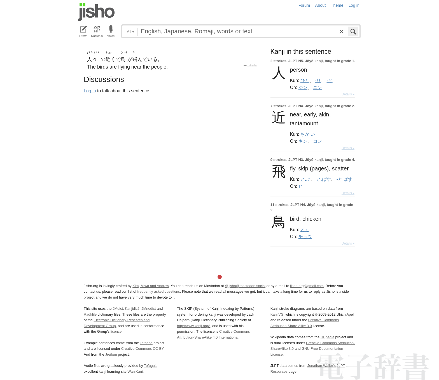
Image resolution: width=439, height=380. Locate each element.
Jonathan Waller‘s (321, 365)
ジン (302, 87)
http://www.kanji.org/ (193, 326)
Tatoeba (252, 65)
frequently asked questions (158, 291)
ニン (317, 87)
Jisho (96, 12)
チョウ (305, 236)
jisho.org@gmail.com (307, 286)
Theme (337, 5)
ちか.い (307, 134)
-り (318, 80)
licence (116, 331)
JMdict (118, 308)
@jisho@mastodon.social (245, 286)
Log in (354, 5)
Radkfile (90, 314)
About (320, 5)
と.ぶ (305, 179)
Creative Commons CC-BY (142, 348)
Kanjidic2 (132, 308)
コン (317, 141)
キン (302, 141)
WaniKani (135, 371)
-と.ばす (344, 179)
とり (304, 229)
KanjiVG (277, 314)
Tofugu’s (150, 365)
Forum (304, 5)
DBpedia (327, 337)
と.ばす (323, 179)
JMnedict (148, 308)
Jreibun (111, 354)
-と (330, 80)
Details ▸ (348, 94)
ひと (304, 80)
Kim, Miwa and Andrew (150, 286)
